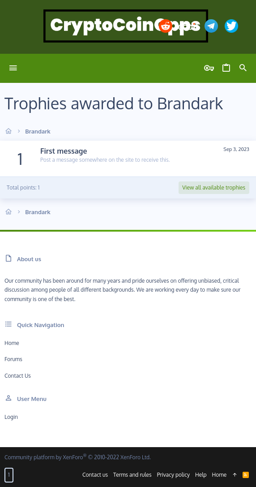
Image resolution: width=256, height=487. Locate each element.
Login (11, 417)
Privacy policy (173, 474)
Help (201, 474)
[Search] (243, 68)
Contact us (17, 375)
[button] (13, 68)
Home (11, 343)
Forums (13, 359)
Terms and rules (132, 474)
